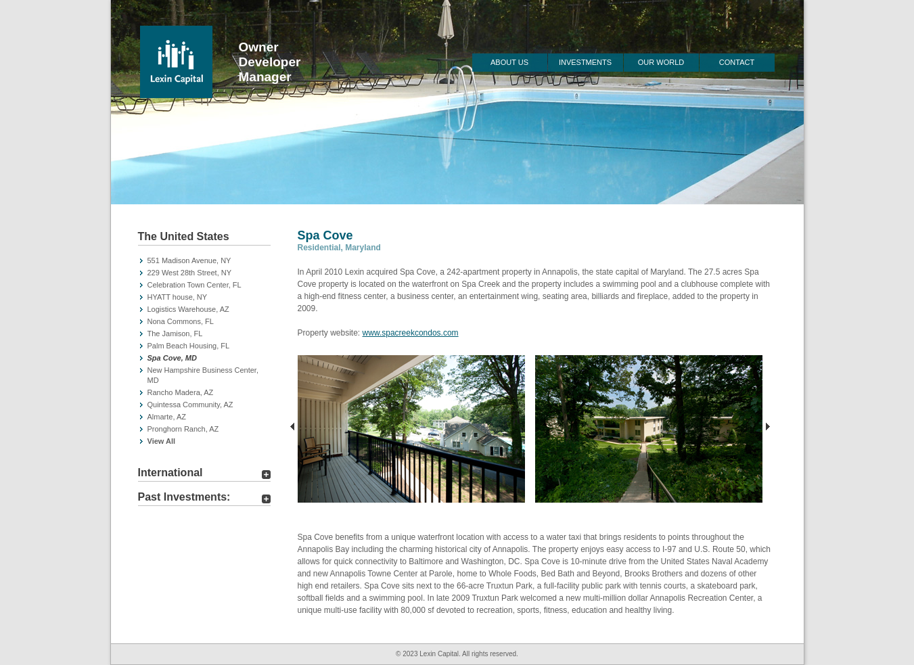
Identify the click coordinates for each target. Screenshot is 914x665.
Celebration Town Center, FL (194, 285)
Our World (661, 62)
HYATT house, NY (177, 297)
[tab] (204, 238)
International (170, 472)
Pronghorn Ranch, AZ (183, 429)
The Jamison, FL (175, 333)
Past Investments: (184, 497)
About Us (509, 62)
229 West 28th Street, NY (189, 273)
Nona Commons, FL (180, 321)
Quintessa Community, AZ (190, 404)
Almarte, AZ (166, 417)
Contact (736, 62)
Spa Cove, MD (172, 358)
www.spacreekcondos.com (411, 333)
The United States (183, 236)
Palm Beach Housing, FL (188, 346)
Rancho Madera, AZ (180, 392)
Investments (585, 62)
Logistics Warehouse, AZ (188, 309)
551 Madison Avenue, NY (189, 260)
